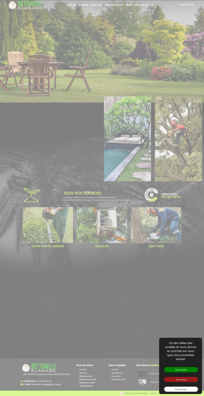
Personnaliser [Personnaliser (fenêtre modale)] (181, 389)
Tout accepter (181, 369)
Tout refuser (181, 379)
